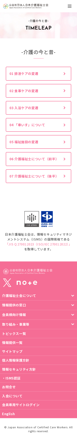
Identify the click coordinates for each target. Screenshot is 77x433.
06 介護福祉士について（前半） (34, 158)
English (8, 413)
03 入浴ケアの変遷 (23, 107)
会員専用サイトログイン (21, 404)
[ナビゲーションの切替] (69, 6)
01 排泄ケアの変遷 (23, 73)
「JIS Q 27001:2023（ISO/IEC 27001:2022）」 (38, 244)
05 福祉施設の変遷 (23, 141)
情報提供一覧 (12, 342)
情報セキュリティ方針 (19, 369)
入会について (12, 396)
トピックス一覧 (14, 333)
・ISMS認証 (11, 378)
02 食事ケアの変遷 (23, 90)
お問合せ (9, 387)
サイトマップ (12, 351)
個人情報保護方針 (15, 360)
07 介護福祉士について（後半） (34, 176)
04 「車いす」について (27, 124)
